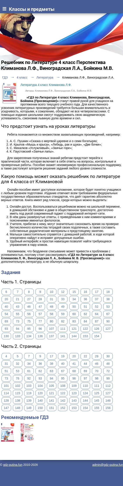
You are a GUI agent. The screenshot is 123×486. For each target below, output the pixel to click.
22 (85, 356)
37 (96, 299)
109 (74, 385)
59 (63, 314)
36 (85, 299)
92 (29, 378)
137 (51, 336)
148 (17, 408)
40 (6, 306)
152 (62, 408)
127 (107, 328)
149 (28, 408)
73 (17, 321)
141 (62, 336)
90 (108, 321)
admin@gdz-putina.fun (107, 464)
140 (40, 400)
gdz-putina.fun (12, 464)
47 (40, 306)
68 (74, 371)
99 (108, 378)
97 (85, 378)
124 (85, 393)
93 (6, 328)
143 (74, 400)
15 (74, 292)
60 (74, 314)
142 (62, 400)
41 (74, 363)
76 (17, 378)
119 (28, 393)
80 (51, 321)
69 (6, 321)
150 (40, 408)
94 (17, 328)
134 (28, 336)
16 (85, 292)
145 (96, 400)
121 (74, 328)
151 (51, 408)
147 (6, 408)
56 (29, 314)
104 (40, 385)
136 (40, 336)
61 (29, 371)
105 (51, 385)
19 (63, 356)
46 (29, 306)
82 (63, 321)
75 (29, 321)
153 (85, 336)
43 (17, 306)
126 (96, 328)
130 (6, 336)
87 (96, 321)
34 (74, 299)
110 (85, 385)
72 (108, 371)
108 (62, 385)
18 (108, 292)
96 (40, 328)
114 (6, 393)
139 (28, 400)
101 (6, 385)
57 (40, 314)
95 (29, 328)
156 (107, 408)
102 (17, 385)
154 (96, 336)
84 (85, 321)
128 (6, 400)
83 (74, 321)
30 (108, 356)
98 (96, 378)
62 (85, 314)
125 (96, 393)
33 (63, 299)
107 (51, 328)
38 (108, 299)
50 (74, 306)
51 (85, 306)
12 (63, 292)
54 (6, 314)
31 (51, 299)
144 (74, 336)
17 (96, 292)
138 (17, 400)
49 (63, 306)
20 (6, 299)
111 (62, 328)
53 (108, 306)
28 (40, 299)
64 (96, 314)
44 (85, 363)
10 (51, 292)
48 (51, 306)
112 (107, 385)
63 (51, 371)
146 (107, 400)
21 (17, 299)
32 (17, 363)
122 (85, 328)
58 (51, 314)
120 (40, 393)
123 (74, 393)
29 (96, 356)
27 (29, 299)
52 (96, 306)
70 (96, 371)
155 (96, 408)
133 (17, 336)
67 (108, 314)
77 (40, 321)
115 (17, 393)
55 (17, 314)
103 (28, 385)
